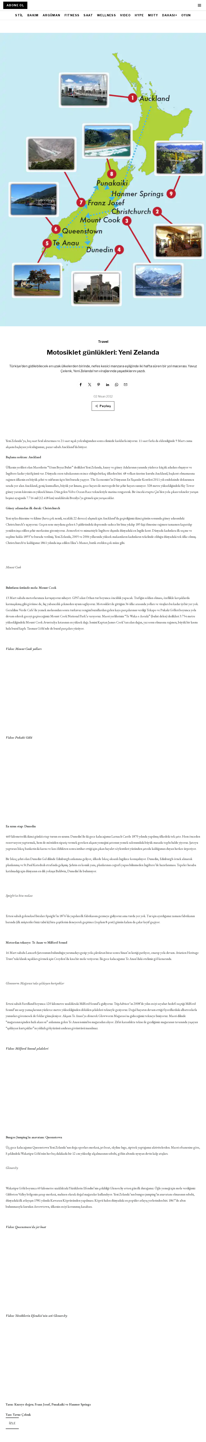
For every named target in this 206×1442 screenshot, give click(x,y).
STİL (19, 15)
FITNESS (72, 15)
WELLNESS (106, 15)
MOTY (153, 15)
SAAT (88, 15)
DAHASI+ (169, 15)
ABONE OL (15, 5)
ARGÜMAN (51, 15)
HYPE (139, 15)
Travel (103, 342)
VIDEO (125, 15)
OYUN (186, 15)
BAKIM (33, 15)
